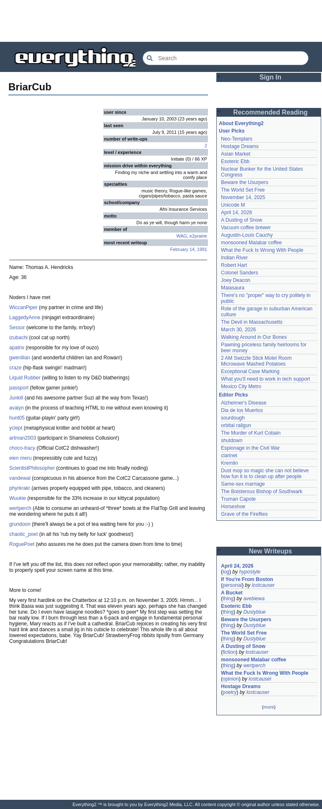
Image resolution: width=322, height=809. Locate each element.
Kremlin (229, 463)
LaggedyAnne (24, 317)
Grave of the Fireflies (244, 514)
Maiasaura (232, 288)
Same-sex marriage (243, 484)
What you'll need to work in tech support (265, 379)
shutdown (231, 440)
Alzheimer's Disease (243, 403)
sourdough (233, 418)
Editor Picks (233, 395)
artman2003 (22, 438)
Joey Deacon (235, 280)
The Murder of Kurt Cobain (250, 433)
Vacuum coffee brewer (246, 227)
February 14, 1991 (188, 249)
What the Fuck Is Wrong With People (262, 250)
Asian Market (235, 154)
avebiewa (254, 599)
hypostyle (249, 572)
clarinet (229, 455)
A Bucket (232, 593)
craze (15, 368)
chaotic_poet (23, 534)
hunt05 (17, 418)
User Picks (231, 131)
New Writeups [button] (270, 551)
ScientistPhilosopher (32, 468)
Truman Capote (238, 499)
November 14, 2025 (243, 197)
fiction (229, 652)
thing (228, 599)
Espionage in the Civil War (250, 448)
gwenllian (19, 358)
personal (232, 585)
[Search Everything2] (226, 58)
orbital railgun (236, 425)
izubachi (18, 337)
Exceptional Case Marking (250, 371)
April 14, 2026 (236, 212)
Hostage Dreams (240, 146)
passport (19, 388)
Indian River (234, 258)
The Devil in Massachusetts (252, 322)
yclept (15, 428)
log (226, 572)
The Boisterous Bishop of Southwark (261, 491)
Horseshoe (233, 506)
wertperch (20, 508)
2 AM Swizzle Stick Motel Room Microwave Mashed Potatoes (256, 361)
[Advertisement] (161, 21)
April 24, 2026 (237, 566)
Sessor (17, 327)
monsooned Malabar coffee (251, 243)
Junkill (16, 398)
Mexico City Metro (241, 386)
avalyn (16, 408)
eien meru (20, 458)
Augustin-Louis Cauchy (247, 235)
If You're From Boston (247, 579)
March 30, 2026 (238, 330)
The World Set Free (243, 190)
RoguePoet (21, 544)
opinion (231, 679)
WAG (182, 235)
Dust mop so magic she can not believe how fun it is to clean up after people (265, 473)
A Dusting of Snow (241, 220)
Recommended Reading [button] (270, 112)
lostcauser (263, 585)
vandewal (20, 478)
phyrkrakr (19, 488)
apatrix (16, 348)
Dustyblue (254, 612)
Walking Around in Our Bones (254, 337)
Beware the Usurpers (244, 182)
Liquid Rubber (25, 378)
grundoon (20, 524)
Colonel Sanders (239, 273)
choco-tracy (22, 448)
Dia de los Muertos (242, 410)
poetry (229, 692)
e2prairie (198, 235)
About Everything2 (241, 123)
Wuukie (17, 498)
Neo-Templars (236, 139)
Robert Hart (234, 265)
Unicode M (233, 205)
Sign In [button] (270, 77)
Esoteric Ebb (235, 161)
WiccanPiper (23, 307)
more (268, 706)
